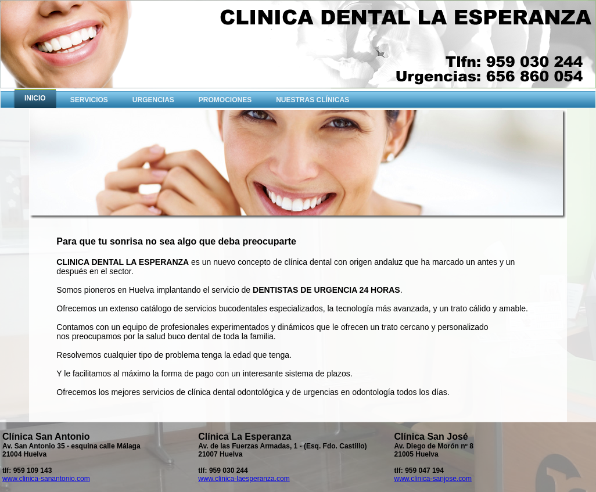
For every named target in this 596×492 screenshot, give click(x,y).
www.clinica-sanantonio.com (46, 479)
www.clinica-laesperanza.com (243, 479)
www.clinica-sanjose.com (433, 479)
